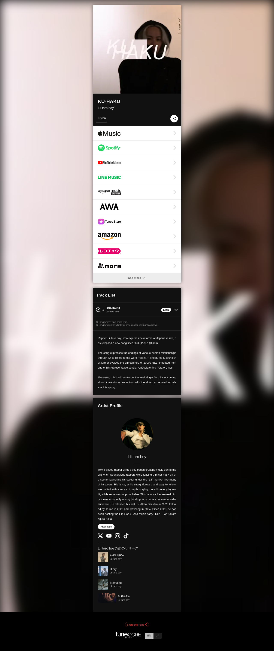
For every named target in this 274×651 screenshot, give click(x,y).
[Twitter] (100, 537)
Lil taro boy (106, 108)
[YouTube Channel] (109, 536)
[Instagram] (117, 537)
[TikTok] (126, 537)
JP (157, 635)
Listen (102, 118)
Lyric (166, 309)
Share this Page (137, 624)
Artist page (106, 526)
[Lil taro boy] (137, 434)
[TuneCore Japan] (128, 637)
